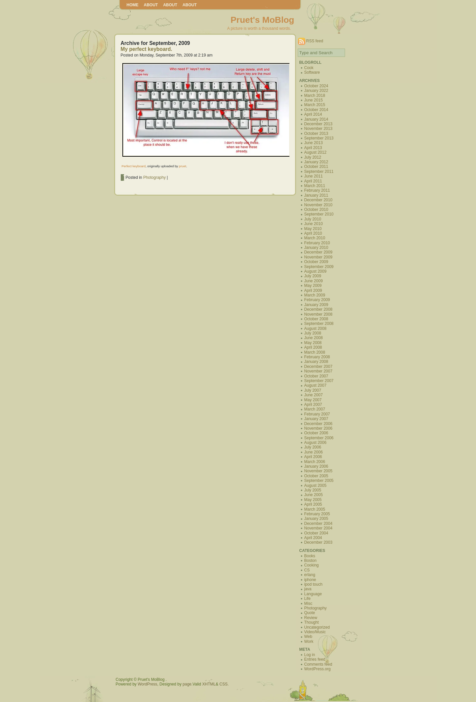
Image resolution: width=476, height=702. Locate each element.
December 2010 (318, 200)
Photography (154, 177)
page (187, 684)
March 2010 (314, 238)
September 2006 (319, 438)
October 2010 (316, 209)
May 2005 (313, 499)
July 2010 (312, 219)
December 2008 (318, 309)
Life (307, 598)
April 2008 (313, 347)
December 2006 (318, 423)
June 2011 (313, 176)
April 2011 (313, 181)
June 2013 (313, 142)
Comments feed (318, 664)
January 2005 (316, 518)
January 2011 (316, 195)
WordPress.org (317, 669)
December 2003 (318, 542)
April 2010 (313, 233)
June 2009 (313, 281)
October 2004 (316, 533)
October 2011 (316, 166)
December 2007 (318, 366)
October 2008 (316, 319)
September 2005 (319, 480)
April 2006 (313, 456)
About (151, 5)
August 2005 (315, 485)
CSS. (224, 684)
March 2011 (314, 185)
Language (313, 594)
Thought (311, 622)
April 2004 (313, 537)
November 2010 (318, 205)
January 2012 (316, 162)
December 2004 (318, 523)
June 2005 (313, 494)
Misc (308, 603)
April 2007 (313, 404)
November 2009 (318, 257)
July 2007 (312, 390)
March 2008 (314, 352)
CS (307, 570)
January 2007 (316, 418)
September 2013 (319, 138)
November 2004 (318, 528)
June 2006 (313, 452)
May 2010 (313, 228)
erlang (309, 574)
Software (312, 72)
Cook (309, 67)
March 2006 (314, 461)
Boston (310, 560)
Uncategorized (317, 627)
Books (309, 556)
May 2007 (313, 400)
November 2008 (318, 314)
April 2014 (313, 114)
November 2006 (318, 428)
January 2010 (316, 247)
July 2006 (312, 447)
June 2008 (313, 337)
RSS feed (314, 41)
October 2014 (316, 109)
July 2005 (312, 490)
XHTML (209, 684)
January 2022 (316, 90)
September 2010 (319, 214)
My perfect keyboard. (146, 49)
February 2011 (317, 190)
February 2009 (317, 299)
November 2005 (318, 471)
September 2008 (319, 323)
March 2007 (314, 409)
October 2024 (316, 86)
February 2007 (317, 414)
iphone (310, 579)
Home (133, 5)
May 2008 (313, 342)
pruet (182, 166)
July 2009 (312, 276)
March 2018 (314, 95)
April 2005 (313, 504)
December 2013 (318, 124)
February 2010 (317, 243)
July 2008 (312, 333)
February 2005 (317, 514)
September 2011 (319, 171)
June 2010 (313, 223)
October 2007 (316, 376)
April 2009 (313, 290)
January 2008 (316, 361)
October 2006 (316, 433)
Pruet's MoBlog (262, 20)
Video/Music (315, 632)
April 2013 (313, 147)
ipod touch (313, 584)
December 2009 (318, 252)
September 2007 (319, 380)
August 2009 (315, 271)
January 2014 (316, 119)
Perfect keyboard (134, 166)
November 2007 (318, 371)
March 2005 (314, 509)
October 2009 (316, 261)
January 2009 (316, 304)
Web (308, 636)
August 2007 (315, 385)
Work (309, 641)
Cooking (311, 565)
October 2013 (316, 133)
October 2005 (316, 476)
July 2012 (312, 157)
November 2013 (318, 128)
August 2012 (315, 152)
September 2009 (319, 266)
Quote (309, 612)
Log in (309, 654)
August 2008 (315, 328)
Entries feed (314, 659)
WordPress (147, 684)
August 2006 (315, 442)
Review (310, 617)
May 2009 (313, 285)
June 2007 (313, 395)
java (308, 589)
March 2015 (314, 104)
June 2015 (313, 100)
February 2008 (317, 357)
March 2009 (314, 295)
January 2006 (316, 466)
